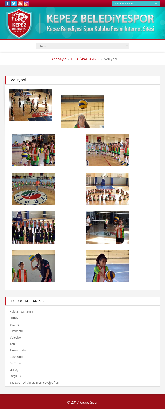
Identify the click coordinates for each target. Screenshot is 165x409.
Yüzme (14, 324)
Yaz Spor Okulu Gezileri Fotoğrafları (34, 382)
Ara (155, 3)
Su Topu (15, 363)
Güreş (14, 370)
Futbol (14, 318)
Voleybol (16, 337)
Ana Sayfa (59, 59)
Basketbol (16, 357)
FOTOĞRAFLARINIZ (85, 59)
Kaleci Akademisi (21, 312)
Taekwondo (18, 350)
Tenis (13, 344)
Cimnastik (16, 331)
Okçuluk (15, 376)
